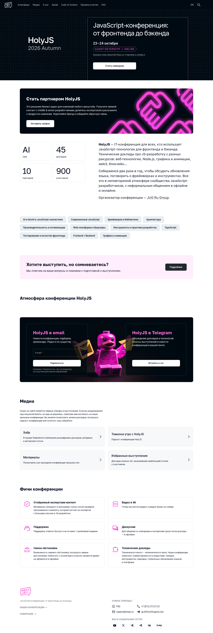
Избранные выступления (130, 455)
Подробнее (176, 267)
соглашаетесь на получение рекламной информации (52, 370)
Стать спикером (114, 65)
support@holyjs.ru (125, 611)
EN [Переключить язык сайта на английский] (192, 5)
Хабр (26, 432)
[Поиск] (199, 5)
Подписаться (57, 363)
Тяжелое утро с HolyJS (128, 434)
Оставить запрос (40, 123)
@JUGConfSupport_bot (152, 611)
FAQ (118, 606)
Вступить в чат (156, 363)
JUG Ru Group (158, 197)
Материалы (31, 457)
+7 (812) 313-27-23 (150, 606)
